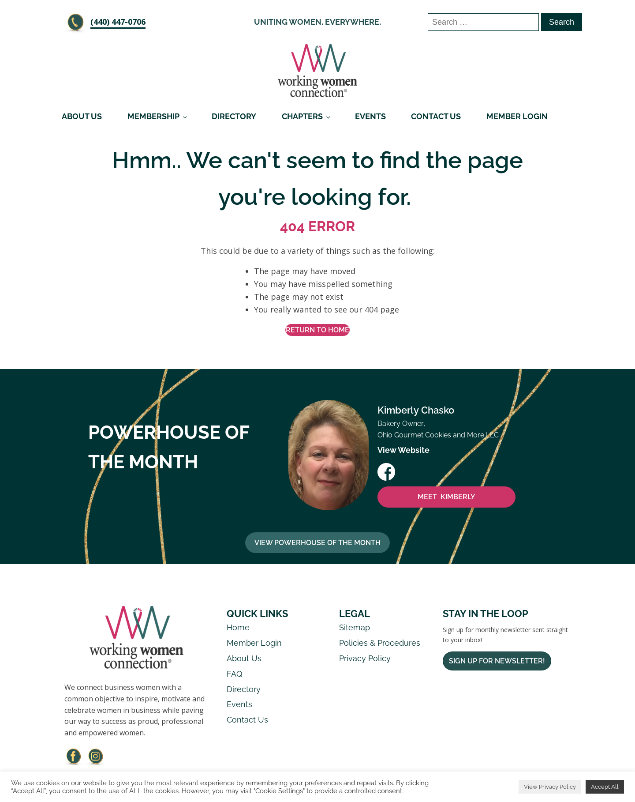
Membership (153, 116)
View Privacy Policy (550, 786)
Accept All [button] (605, 786)
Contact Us (436, 116)
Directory (234, 116)
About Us (82, 116)
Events (370, 116)
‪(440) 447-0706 (118, 21)
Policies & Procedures (379, 643)
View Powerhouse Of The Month (317, 542)
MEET (446, 497)
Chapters (302, 116)
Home (238, 628)
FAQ (234, 673)
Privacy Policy (365, 658)
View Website (403, 450)
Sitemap (354, 628)
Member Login (517, 116)
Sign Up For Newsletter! (497, 661)
